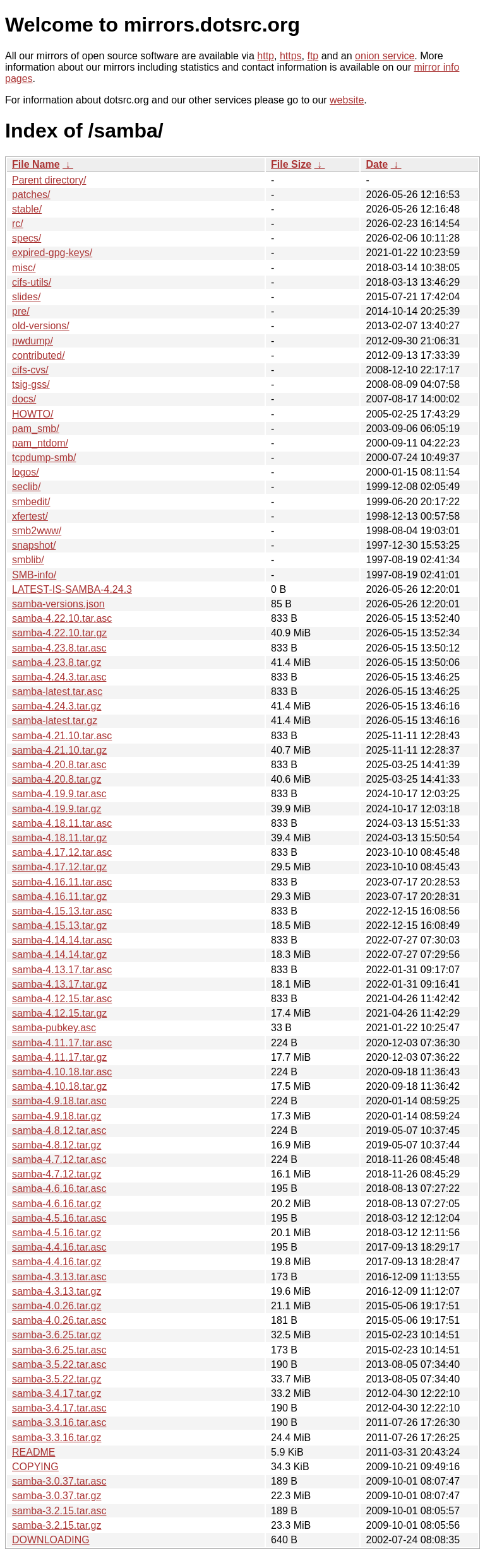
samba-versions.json (58, 604)
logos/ (25, 472)
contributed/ (38, 355)
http (265, 55)
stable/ (27, 209)
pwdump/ (32, 341)
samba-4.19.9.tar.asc (59, 793)
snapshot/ (34, 545)
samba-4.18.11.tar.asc (62, 823)
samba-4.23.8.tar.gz (56, 662)
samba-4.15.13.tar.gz (59, 925)
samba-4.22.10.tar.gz (59, 633)
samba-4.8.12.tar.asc (59, 1130)
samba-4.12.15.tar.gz (59, 1013)
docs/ (24, 399)
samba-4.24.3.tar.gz (56, 706)
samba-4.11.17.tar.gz (59, 1057)
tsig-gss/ (31, 384)
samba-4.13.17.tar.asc (62, 969)
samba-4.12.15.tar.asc (62, 998)
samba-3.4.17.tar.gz (56, 1393)
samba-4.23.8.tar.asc (59, 648)
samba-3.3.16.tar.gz (56, 1437)
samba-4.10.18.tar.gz (59, 1086)
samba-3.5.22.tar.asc (59, 1364)
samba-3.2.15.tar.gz (56, 1525)
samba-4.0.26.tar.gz (56, 1305)
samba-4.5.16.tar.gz (56, 1232)
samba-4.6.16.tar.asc (59, 1188)
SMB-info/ (34, 575)
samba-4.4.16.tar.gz (56, 1261)
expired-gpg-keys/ (52, 252)
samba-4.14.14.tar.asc (62, 940)
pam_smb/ (35, 428)
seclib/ (26, 486)
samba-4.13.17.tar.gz (59, 984)
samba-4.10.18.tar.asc (62, 1071)
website (347, 100)
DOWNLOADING (51, 1539)
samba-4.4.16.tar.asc (59, 1247)
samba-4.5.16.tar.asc (59, 1218)
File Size (291, 164)
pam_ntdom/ (40, 443)
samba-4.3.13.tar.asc (59, 1276)
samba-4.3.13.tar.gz (56, 1291)
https (291, 55)
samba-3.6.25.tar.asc (59, 1350)
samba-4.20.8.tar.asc (59, 764)
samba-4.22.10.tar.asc (62, 618)
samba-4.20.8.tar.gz (56, 779)
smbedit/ (31, 501)
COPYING (35, 1466)
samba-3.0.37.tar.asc (59, 1481)
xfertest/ (30, 516)
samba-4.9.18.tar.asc (59, 1100)
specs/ (26, 238)
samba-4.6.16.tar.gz (56, 1203)
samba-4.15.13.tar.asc (62, 911)
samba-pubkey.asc (54, 1027)
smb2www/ (36, 530)
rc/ (17, 223)
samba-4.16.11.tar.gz (59, 896)
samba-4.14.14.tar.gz (59, 954)
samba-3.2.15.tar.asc (59, 1510)
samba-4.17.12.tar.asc (62, 852)
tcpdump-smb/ (44, 457)
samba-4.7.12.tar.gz (56, 1174)
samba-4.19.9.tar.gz (56, 808)
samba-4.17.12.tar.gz (59, 867)
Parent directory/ (49, 180)
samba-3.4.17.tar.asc (59, 1408)
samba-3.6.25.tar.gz (56, 1334)
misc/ (23, 267)
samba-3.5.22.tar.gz (56, 1379)
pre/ (21, 311)
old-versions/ (40, 325)
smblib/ (28, 559)
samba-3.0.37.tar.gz (56, 1495)
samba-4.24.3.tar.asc (59, 677)
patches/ (31, 194)
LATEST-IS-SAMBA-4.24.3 (72, 589)
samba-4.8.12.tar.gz (56, 1145)
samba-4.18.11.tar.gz (59, 838)
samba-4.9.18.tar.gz (56, 1116)
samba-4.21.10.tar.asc (62, 735)
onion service (384, 55)
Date (377, 164)
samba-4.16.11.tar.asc (62, 882)
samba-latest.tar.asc (57, 691)
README (33, 1452)
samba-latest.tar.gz (54, 720)
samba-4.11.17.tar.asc (62, 1042)
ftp (312, 55)
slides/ (26, 296)
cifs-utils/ (31, 282)
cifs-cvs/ (30, 370)
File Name (36, 164)
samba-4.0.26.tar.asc (59, 1320)
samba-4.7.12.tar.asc (59, 1159)
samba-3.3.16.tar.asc (59, 1422)
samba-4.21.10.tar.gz (59, 750)
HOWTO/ (32, 414)
